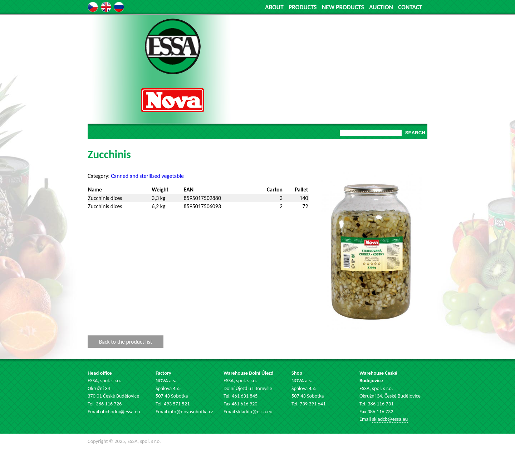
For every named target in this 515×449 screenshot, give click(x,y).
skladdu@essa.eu (254, 411)
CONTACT (410, 7)
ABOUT (274, 7)
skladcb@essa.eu (390, 419)
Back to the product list (125, 341)
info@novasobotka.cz (190, 411)
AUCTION (381, 7)
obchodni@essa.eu (120, 411)
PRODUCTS (303, 7)
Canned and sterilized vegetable (147, 176)
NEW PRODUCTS (343, 7)
